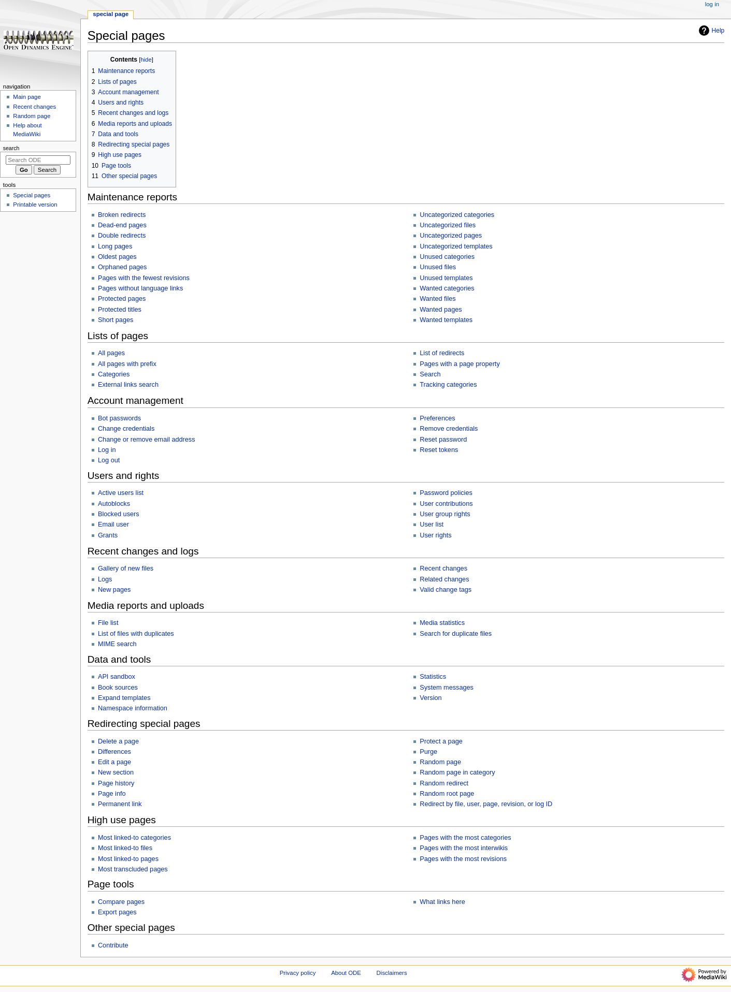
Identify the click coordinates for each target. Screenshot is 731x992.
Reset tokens (439, 450)
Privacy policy (298, 973)
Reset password (443, 439)
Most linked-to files (125, 848)
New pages (114, 589)
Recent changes (443, 568)
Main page (27, 97)
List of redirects (442, 353)
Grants (108, 535)
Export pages (117, 912)
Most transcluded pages (133, 869)
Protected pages (122, 298)
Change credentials (126, 428)
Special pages (31, 195)
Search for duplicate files (456, 633)
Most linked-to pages (128, 859)
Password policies (446, 493)
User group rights (445, 514)
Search (430, 374)
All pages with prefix (127, 364)
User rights (435, 535)
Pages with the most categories (465, 837)
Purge (428, 751)
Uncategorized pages (451, 235)
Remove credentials (449, 428)
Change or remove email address (146, 439)
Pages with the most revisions (463, 859)
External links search (128, 384)
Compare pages (121, 902)
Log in (107, 450)
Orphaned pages (122, 267)
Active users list (121, 493)
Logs (105, 579)
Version (430, 698)
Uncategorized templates (456, 246)
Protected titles (119, 309)
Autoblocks (114, 503)
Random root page (447, 793)
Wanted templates (446, 320)
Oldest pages (117, 256)
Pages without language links (140, 288)
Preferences (437, 418)
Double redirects (122, 235)
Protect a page (441, 741)
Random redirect (444, 783)
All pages (111, 353)
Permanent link (120, 804)
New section (116, 772)
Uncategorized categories (457, 214)
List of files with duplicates (136, 633)
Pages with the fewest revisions (144, 278)
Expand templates (124, 698)
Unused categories (447, 256)
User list (431, 524)
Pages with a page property (459, 364)
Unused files (438, 267)
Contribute (113, 945)
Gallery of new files (125, 568)
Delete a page (118, 741)
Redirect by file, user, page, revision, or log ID (486, 804)
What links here (442, 902)
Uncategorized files (448, 225)
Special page (110, 14)
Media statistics (442, 622)
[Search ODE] (38, 160)
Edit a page (114, 762)
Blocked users (118, 514)
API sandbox (116, 676)
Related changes (444, 579)
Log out (109, 460)
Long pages (115, 246)
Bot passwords (119, 418)
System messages (447, 687)
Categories (114, 374)
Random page (440, 762)
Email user (113, 524)
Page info (112, 793)
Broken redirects (122, 214)
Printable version (35, 204)
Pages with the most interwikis (464, 848)
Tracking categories (448, 384)
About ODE (346, 973)
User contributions (446, 503)
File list (108, 622)
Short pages (115, 320)
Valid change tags (445, 589)
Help (710, 30)
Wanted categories (447, 288)
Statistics (433, 676)
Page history (116, 783)
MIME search (117, 644)
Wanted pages (441, 309)
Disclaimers (392, 973)
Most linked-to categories (134, 837)
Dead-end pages (122, 225)
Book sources (118, 687)
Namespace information (132, 708)
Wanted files (437, 298)
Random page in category (457, 772)
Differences (114, 751)
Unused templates (446, 278)
